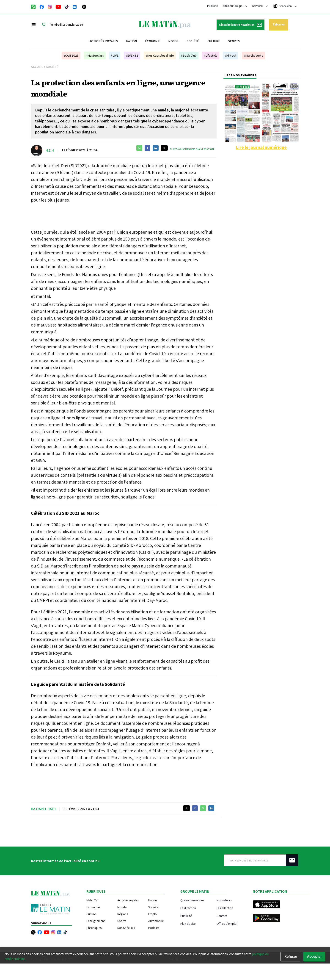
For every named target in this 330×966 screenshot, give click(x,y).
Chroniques (94, 928)
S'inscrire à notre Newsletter (240, 25)
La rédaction (225, 908)
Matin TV (91, 900)
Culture (213, 41)
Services (260, 6)
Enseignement (95, 921)
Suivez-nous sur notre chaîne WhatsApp (192, 149)
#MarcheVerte (253, 55)
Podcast (153, 928)
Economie (93, 907)
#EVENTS (132, 55)
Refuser (290, 956)
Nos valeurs (224, 900)
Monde (173, 41)
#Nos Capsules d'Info (160, 55)
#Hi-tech (230, 55)
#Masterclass (95, 55)
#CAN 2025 (71, 55)
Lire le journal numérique (261, 147)
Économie (152, 41)
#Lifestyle (210, 55)
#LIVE (114, 55)
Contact (222, 916)
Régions (122, 914)
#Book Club (189, 55)
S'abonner (278, 24)
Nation (131, 41)
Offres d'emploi (227, 923)
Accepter (314, 956)
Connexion (285, 6)
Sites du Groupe (235, 6)
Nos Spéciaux (126, 928)
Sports (234, 41)
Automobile (156, 921)
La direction (188, 908)
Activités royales (103, 41)
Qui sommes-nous (192, 900)
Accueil (37, 67)
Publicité (212, 6)
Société (193, 41)
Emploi (152, 914)
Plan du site (187, 923)
